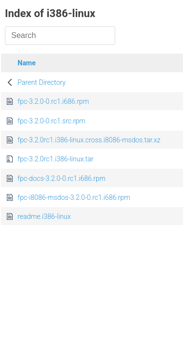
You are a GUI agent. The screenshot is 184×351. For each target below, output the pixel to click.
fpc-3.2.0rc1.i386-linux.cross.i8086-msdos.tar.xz (89, 140)
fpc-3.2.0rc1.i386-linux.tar (56, 159)
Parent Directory (42, 82)
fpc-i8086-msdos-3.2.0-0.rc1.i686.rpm (74, 197)
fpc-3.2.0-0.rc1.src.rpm (51, 121)
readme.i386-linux (44, 216)
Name (27, 63)
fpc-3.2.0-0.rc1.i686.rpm (53, 101)
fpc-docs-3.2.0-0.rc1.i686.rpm (61, 178)
